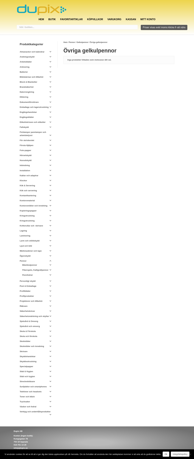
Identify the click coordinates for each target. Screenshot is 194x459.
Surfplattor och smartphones (33, 386)
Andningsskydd (27, 57)
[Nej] (190, 454)
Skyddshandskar (27, 356)
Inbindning (25, 165)
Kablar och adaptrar (29, 175)
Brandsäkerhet (26, 87)
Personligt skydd (28, 281)
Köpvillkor (95, 19)
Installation (25, 170)
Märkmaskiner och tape (31, 251)
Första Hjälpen (26, 145)
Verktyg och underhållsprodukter (35, 411)
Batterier (24, 72)
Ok (166, 454)
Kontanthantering (28, 195)
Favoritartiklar (71, 19)
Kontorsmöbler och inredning (33, 205)
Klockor (23, 180)
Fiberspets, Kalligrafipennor (35, 270)
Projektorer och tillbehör (31, 301)
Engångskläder (27, 117)
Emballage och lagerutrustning (34, 107)
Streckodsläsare (27, 381)
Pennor (72, 42)
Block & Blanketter (28, 82)
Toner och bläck (27, 396)
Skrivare (23, 351)
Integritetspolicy (180, 454)
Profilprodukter (27, 296)
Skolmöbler (25, 341)
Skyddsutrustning (28, 361)
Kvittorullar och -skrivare (31, 226)
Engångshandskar (28, 112)
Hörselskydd (26, 155)
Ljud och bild (26, 246)
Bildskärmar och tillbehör (31, 77)
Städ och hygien (27, 376)
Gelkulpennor (82, 42)
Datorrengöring (27, 92)
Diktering (24, 97)
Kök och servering (28, 190)
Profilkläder (25, 291)
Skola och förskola (28, 336)
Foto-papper (25, 150)
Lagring (23, 231)
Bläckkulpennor (29, 265)
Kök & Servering (27, 185)
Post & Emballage (28, 286)
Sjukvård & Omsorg (29, 321)
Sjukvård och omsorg (30, 326)
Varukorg (114, 19)
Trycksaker (25, 401)
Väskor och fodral (28, 406)
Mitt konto (147, 19)
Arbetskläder (26, 62)
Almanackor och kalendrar (32, 52)
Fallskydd (24, 127)
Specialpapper (26, 366)
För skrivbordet (27, 140)
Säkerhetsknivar (27, 311)
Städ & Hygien (26, 371)
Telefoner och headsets (31, 391)
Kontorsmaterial (27, 200)
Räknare (23, 306)
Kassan (131, 19)
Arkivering (24, 67)
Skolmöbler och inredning (32, 346)
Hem (41, 19)
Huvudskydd (26, 160)
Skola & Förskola (28, 331)
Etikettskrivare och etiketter (33, 122)
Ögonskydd (25, 256)
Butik (52, 19)
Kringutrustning (27, 216)
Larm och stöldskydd (30, 241)
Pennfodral (27, 275)
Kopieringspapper (28, 211)
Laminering (25, 236)
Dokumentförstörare (29, 102)
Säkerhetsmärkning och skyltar (34, 316)
